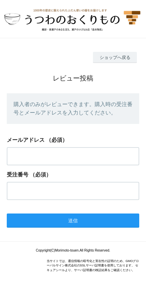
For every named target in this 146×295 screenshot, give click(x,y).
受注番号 (17, 174)
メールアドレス (26, 140)
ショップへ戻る (115, 57)
